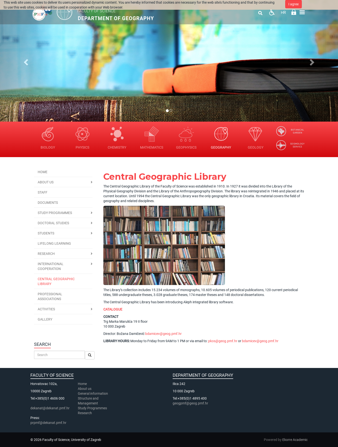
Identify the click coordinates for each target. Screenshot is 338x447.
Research (46, 254)
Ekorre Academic (295, 440)
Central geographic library (56, 281)
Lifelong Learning (54, 243)
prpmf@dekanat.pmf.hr (48, 423)
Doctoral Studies (53, 223)
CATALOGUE (112, 309)
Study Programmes (92, 408)
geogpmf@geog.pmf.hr (190, 403)
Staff (42, 192)
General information (93, 393)
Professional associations (50, 296)
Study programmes (55, 213)
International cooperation (50, 266)
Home (42, 172)
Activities (46, 309)
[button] (25, 61)
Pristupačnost (271, 12)
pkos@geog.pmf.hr (222, 341)
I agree (293, 4)
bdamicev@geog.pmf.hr (163, 334)
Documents (48, 203)
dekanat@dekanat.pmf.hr (50, 408)
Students (46, 233)
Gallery (45, 319)
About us (45, 182)
